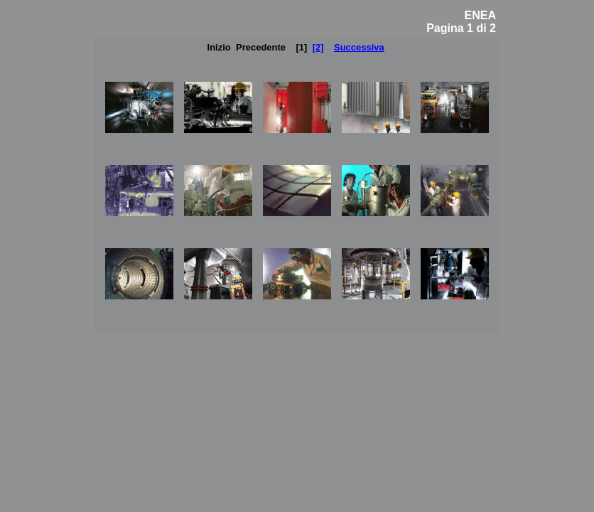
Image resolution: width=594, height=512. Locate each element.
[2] (318, 47)
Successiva (359, 47)
